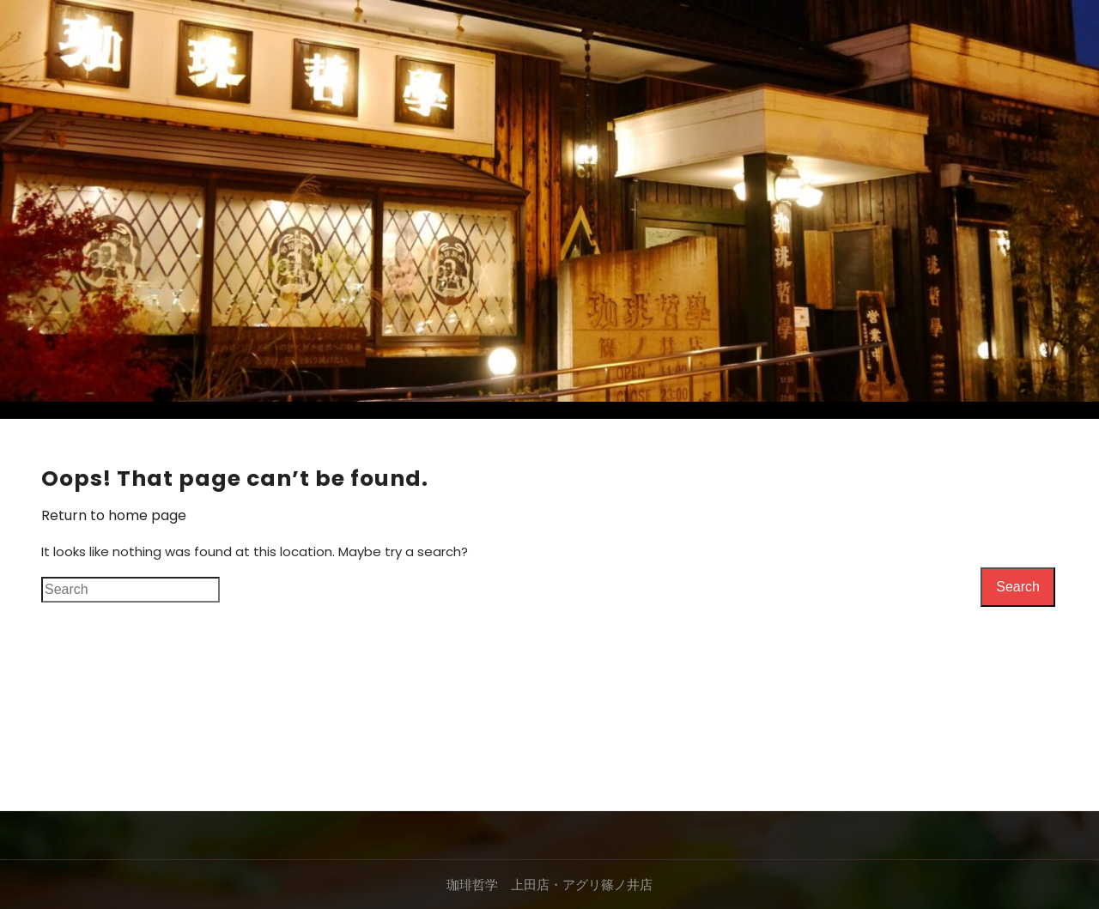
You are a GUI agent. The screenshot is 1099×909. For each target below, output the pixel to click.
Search (1018, 586)
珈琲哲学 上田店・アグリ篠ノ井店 (549, 885)
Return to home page (113, 515)
